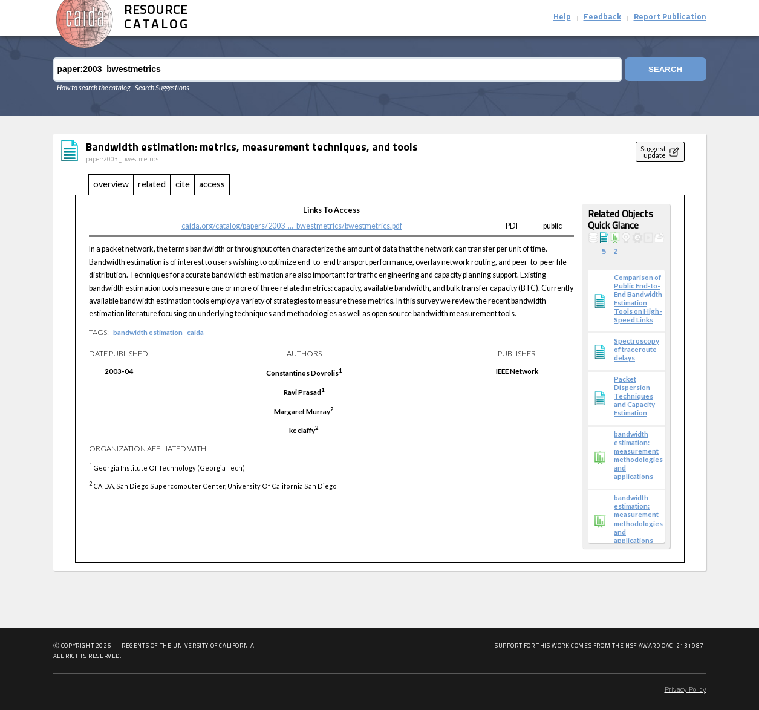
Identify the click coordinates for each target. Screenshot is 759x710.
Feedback (602, 17)
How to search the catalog (93, 87)
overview (111, 184)
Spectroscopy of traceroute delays (636, 349)
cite (182, 184)
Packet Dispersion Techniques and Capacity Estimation (634, 395)
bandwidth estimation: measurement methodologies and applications (638, 454)
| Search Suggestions (160, 87)
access (212, 184)
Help (562, 17)
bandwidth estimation (148, 332)
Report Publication (670, 17)
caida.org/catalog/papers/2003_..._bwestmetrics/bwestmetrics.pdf (291, 225)
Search (665, 69)
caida (195, 332)
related (152, 184)
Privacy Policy (685, 690)
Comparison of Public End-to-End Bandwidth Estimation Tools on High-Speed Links (638, 298)
